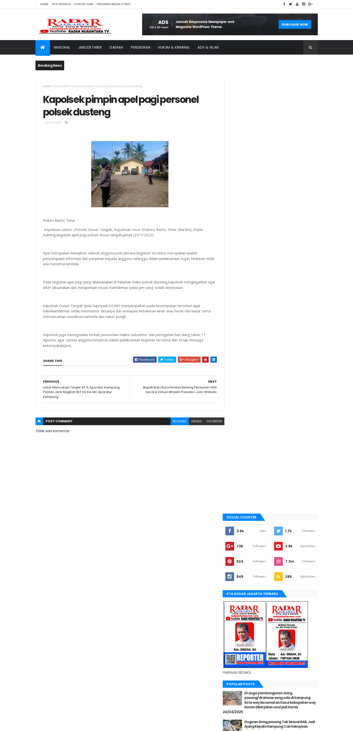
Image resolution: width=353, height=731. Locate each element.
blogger (176, 422)
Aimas (238, 418)
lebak (237, 500)
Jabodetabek (90, 47)
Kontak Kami (84, 4)
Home (44, 4)
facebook (210, 422)
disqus (193, 422)
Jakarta (239, 475)
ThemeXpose (62, 724)
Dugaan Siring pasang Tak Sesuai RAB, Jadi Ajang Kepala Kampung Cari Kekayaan (283, 289)
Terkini (238, 565)
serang (239, 541)
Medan (238, 516)
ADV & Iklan (208, 47)
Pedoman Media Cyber (114, 4)
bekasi (238, 443)
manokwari (242, 508)
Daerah (116, 47)
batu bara (241, 435)
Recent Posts (252, 326)
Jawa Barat (242, 484)
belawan (240, 451)
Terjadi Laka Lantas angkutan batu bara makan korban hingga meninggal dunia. (284, 309)
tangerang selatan (248, 557)
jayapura (240, 492)
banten (239, 427)
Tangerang (242, 549)
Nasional (62, 47)
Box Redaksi (61, 4)
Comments (296, 326)
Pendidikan (140, 47)
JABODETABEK (242, 467)
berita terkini (243, 459)
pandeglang (242, 533)
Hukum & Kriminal (174, 47)
